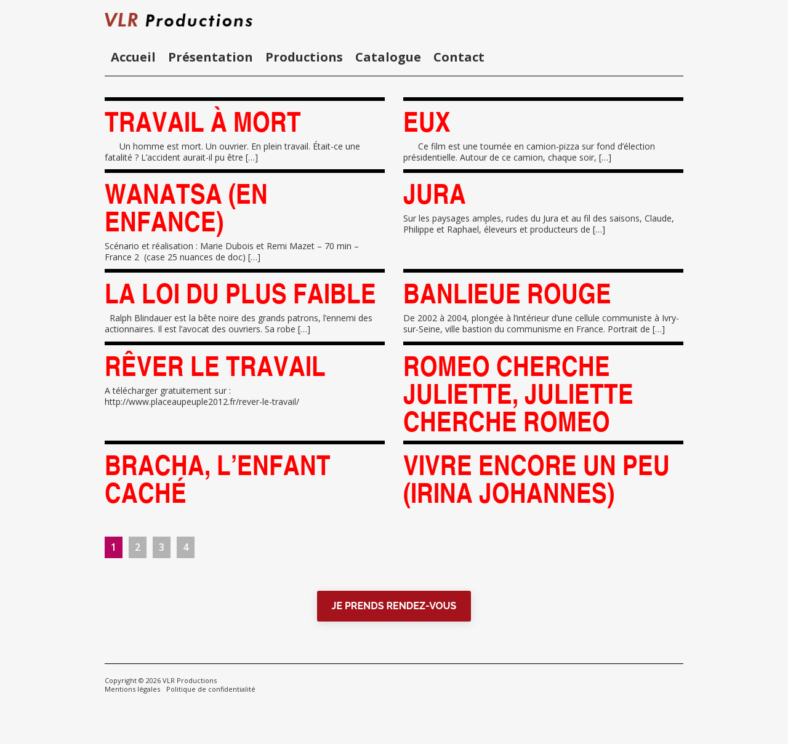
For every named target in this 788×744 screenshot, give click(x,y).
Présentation (210, 57)
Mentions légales (132, 689)
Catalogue (388, 57)
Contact (458, 57)
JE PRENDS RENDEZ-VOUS (394, 606)
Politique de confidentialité (210, 689)
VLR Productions (190, 680)
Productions (304, 57)
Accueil (133, 57)
